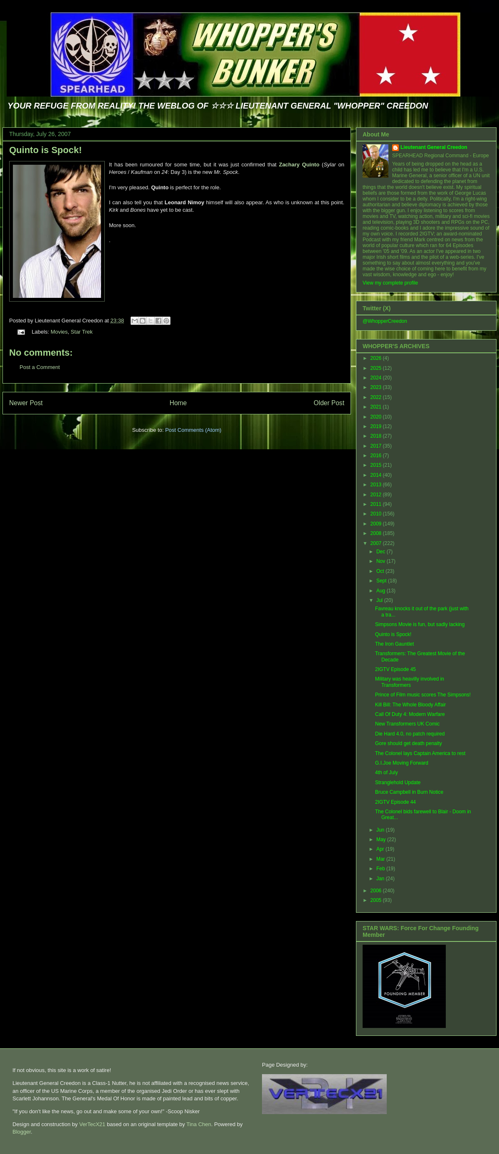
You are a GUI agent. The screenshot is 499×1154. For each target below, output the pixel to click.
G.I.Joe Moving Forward (401, 763)
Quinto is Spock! (45, 150)
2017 (377, 446)
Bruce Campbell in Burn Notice (409, 792)
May (381, 839)
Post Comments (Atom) (193, 430)
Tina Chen (198, 1124)
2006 (377, 891)
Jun (381, 830)
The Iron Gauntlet (394, 644)
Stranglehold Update (397, 782)
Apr (380, 849)
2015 (377, 465)
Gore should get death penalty (408, 743)
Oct (380, 571)
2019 (377, 426)
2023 (377, 387)
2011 (377, 504)
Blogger (21, 1132)
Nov (381, 561)
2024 (377, 378)
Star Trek (82, 332)
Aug (381, 591)
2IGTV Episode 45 (395, 669)
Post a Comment (40, 367)
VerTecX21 (92, 1124)
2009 (377, 524)
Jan (381, 879)
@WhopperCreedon (385, 321)
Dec (381, 552)
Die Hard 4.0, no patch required (410, 734)
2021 (377, 407)
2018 (377, 436)
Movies (59, 332)
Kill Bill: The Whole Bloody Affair (410, 705)
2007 (377, 543)
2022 (377, 397)
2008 (377, 533)
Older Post (329, 402)
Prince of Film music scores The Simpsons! (423, 695)
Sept (382, 581)
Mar (381, 859)
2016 (377, 455)
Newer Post (26, 402)
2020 (377, 417)
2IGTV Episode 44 (395, 802)
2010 (377, 514)
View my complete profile (390, 283)
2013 (377, 485)
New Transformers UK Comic (407, 724)
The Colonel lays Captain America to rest (420, 753)
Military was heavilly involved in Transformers (409, 682)
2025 (377, 368)
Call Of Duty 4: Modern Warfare (410, 714)
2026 (377, 358)
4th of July (386, 772)
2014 (377, 475)
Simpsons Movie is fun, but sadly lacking (419, 624)
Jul (380, 600)
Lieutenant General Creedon (433, 147)
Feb (381, 869)
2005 (377, 900)
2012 (377, 495)
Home (178, 402)
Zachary (299, 164)
